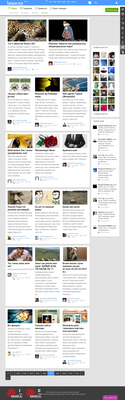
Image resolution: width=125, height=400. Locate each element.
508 (57, 373)
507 (51, 373)
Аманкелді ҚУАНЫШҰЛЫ (48, 298)
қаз (25, 1)
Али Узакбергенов (46, 236)
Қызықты (42, 8)
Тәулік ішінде (13, 13)
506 (44, 373)
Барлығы (44, 13)
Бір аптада (25, 13)
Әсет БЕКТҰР (16, 352)
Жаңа (14, 8)
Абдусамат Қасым (60, 62)
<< (8, 373)
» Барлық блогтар (100, 114)
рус (29, 1)
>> (8, 377)
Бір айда (35, 13)
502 (18, 373)
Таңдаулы (27, 8)
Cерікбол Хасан (73, 234)
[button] (110, 397)
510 (70, 373)
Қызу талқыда (59, 8)
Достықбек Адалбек (19, 121)
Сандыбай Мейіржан (19, 68)
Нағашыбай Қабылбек (75, 123)
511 (77, 373)
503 (24, 373)
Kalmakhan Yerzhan (19, 180)
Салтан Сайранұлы (19, 236)
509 (64, 373)
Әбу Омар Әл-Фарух (74, 361)
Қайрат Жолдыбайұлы (75, 163)
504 (31, 373)
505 (37, 373)
